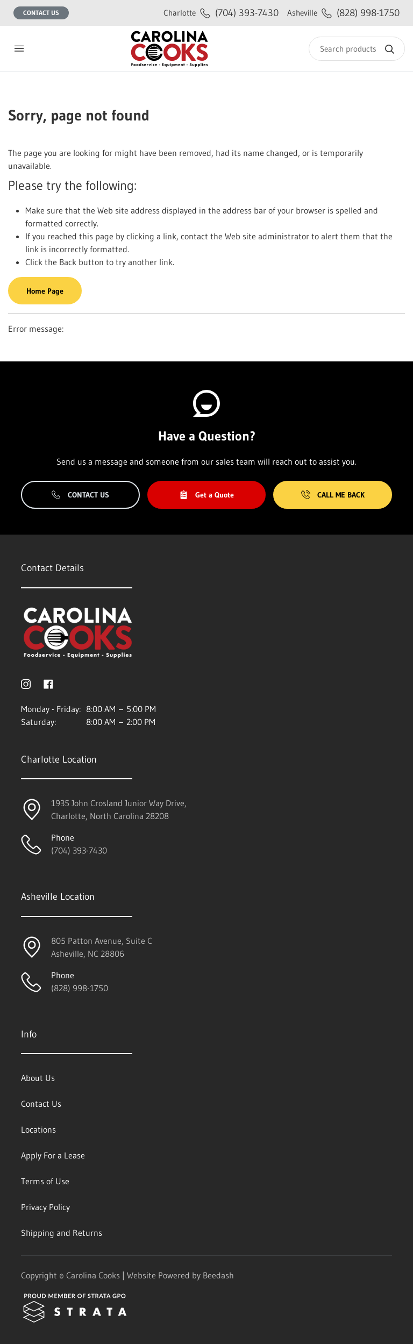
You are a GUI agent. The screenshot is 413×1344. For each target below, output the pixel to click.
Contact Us (41, 13)
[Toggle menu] (19, 48)
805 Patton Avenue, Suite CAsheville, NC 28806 (101, 947)
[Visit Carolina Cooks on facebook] (48, 683)
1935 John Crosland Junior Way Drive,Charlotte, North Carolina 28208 (119, 809)
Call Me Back (333, 495)
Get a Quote (206, 495)
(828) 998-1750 (343, 12)
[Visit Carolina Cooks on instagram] (26, 683)
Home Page (44, 291)
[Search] (357, 49)
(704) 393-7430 (221, 12)
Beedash (218, 1275)
